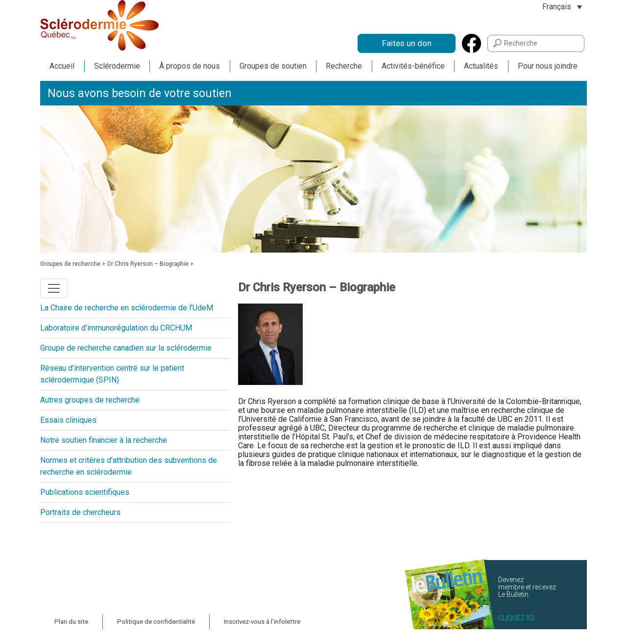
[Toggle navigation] (54, 288)
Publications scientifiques (84, 492)
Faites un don (407, 43)
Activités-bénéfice (413, 66)
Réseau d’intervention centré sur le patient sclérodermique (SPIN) (112, 373)
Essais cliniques (68, 420)
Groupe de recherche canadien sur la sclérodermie (126, 348)
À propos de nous (189, 66)
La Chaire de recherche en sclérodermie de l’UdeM (126, 307)
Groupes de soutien (273, 66)
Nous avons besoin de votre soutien (140, 93)
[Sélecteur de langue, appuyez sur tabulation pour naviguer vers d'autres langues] (562, 6)
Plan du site (71, 621)
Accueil (61, 66)
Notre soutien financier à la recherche (103, 440)
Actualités (481, 66)
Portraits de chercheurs (80, 512)
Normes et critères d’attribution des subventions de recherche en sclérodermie (128, 466)
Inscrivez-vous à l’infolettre (262, 621)
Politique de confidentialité (156, 621)
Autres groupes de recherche (90, 400)
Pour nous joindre (548, 66)
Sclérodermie (117, 66)
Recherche (344, 66)
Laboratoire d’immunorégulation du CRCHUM (116, 327)
